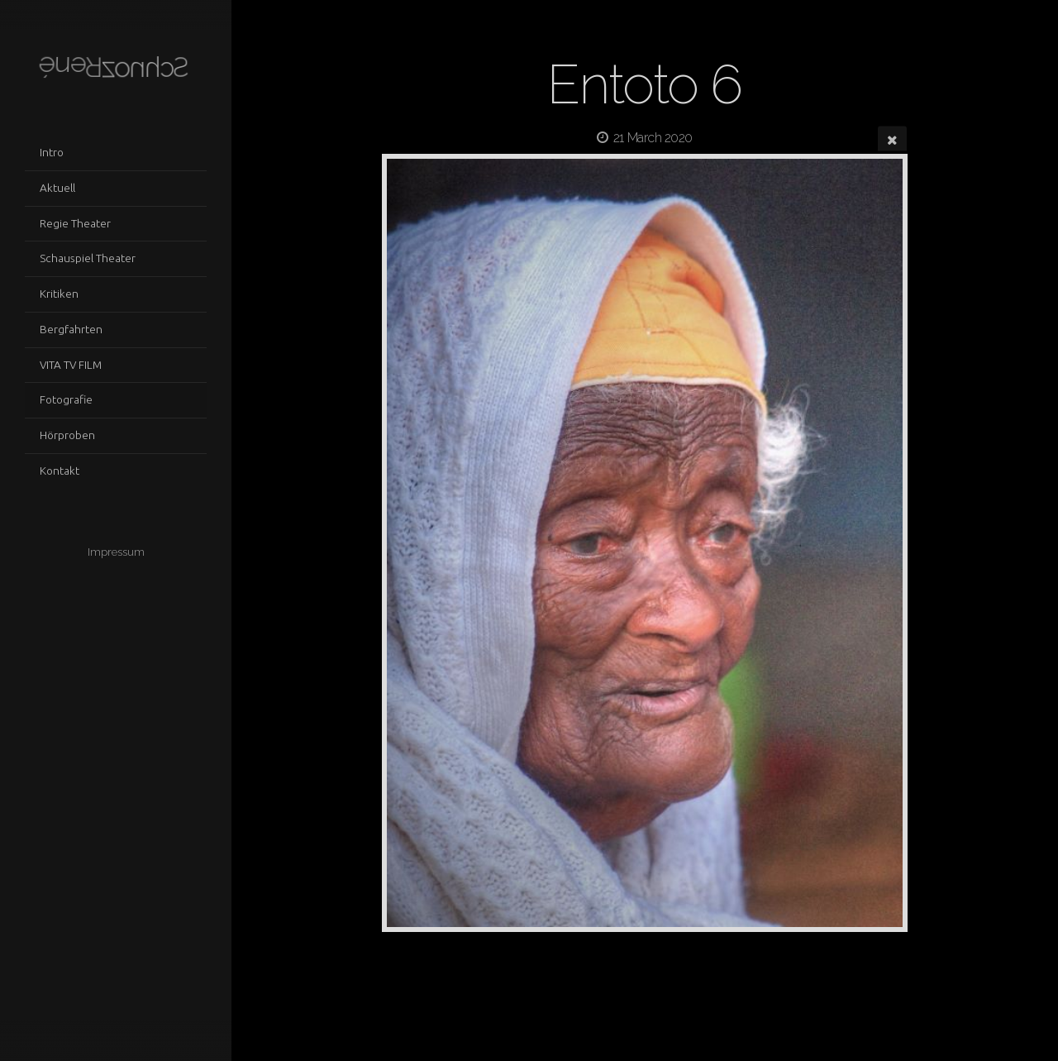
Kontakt (59, 470)
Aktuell (57, 187)
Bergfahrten (71, 329)
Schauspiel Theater (88, 258)
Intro (52, 152)
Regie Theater (75, 223)
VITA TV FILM (71, 364)
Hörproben (67, 435)
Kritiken (59, 293)
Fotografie (66, 399)
